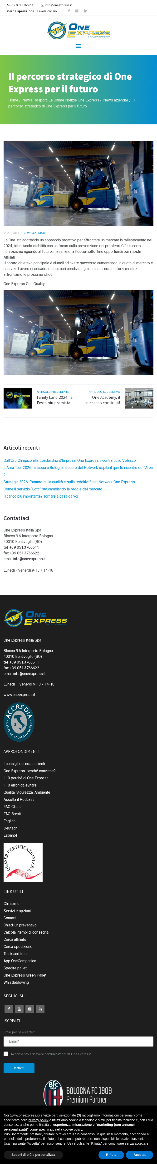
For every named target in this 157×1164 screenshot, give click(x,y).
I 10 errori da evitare (20, 785)
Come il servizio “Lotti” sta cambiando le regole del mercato (53, 489)
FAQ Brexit (12, 814)
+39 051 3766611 (20, 5)
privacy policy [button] (39, 1120)
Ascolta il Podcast (19, 800)
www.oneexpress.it (19, 695)
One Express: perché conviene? (30, 771)
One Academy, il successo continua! (102, 399)
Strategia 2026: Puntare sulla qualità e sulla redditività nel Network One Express (69, 482)
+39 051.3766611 (24, 547)
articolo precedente (53, 392)
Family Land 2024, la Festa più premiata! (55, 399)
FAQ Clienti (12, 807)
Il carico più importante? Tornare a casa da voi (41, 496)
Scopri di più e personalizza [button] (33, 1155)
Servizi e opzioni (17, 911)
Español (10, 835)
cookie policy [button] (72, 1129)
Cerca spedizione (20, 11)
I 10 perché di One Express (26, 778)
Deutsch (10, 828)
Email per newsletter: (19, 1032)
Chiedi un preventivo (20, 925)
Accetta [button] (139, 1155)
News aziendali (115, 100)
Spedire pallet (15, 968)
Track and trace (16, 954)
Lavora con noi (47, 11)
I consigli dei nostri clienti (24, 764)
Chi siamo (12, 904)
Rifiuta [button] (111, 1155)
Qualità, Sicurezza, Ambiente (27, 792)
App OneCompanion (20, 961)
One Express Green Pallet (25, 975)
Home (13, 100)
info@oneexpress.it (56, 5)
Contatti (10, 918)
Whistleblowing (16, 982)
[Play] (78, 332)
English (9, 821)
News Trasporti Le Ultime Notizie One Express (60, 100)
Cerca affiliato (15, 939)
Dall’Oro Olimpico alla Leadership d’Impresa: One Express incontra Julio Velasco (70, 460)
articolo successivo (104, 392)
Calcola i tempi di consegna (26, 932)
